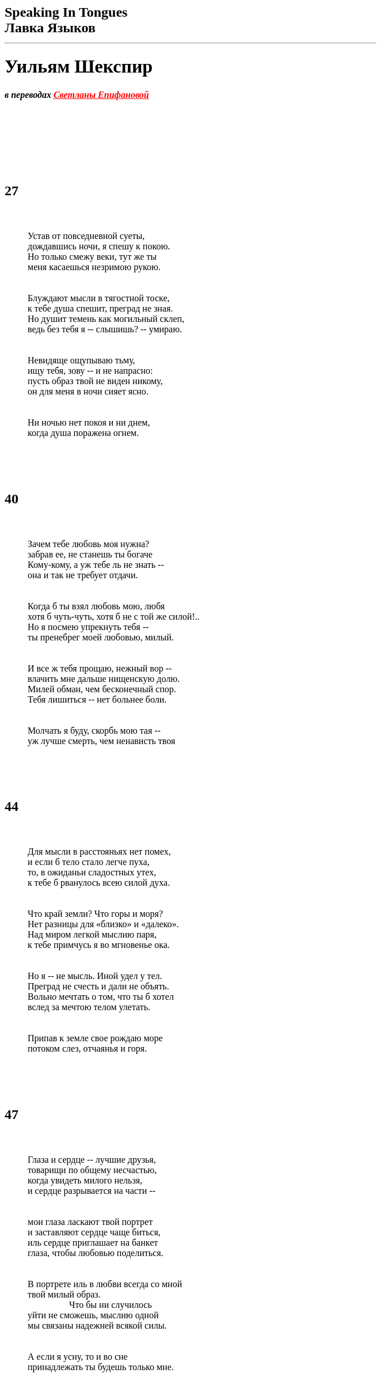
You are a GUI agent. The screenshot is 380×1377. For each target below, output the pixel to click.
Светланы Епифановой (101, 95)
